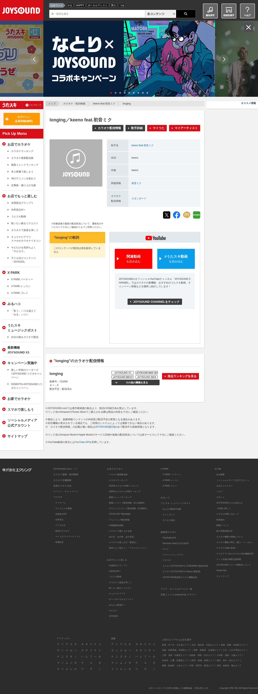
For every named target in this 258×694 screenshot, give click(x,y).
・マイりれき (59, 525)
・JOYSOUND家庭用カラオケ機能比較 (179, 577)
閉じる (248, 27)
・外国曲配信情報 (115, 525)
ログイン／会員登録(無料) (24, 119)
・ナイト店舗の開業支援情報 (227, 559)
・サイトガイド (168, 514)
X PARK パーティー (22, 279)
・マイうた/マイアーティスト (67, 536)
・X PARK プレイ (169, 486)
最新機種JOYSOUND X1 (18, 350)
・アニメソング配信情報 (118, 520)
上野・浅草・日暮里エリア (174, 655)
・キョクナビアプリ (116, 593)
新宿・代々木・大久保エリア (175, 645)
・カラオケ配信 (168, 520)
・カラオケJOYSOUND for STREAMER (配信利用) (184, 566)
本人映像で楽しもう (22, 171)
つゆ (122, 5)
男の (113, 5)
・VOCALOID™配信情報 (118, 514)
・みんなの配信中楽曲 (171, 509)
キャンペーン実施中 (22, 363)
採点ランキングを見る (182, 376)
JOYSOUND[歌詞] (105, 426)
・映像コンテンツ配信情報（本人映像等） (126, 503)
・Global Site (220, 570)
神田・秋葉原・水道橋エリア (207, 650)
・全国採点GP (60, 514)
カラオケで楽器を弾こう (24, 230)
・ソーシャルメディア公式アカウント (231, 480)
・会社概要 (219, 474)
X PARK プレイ (19, 293)
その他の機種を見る (136, 382)
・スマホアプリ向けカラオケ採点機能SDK (234, 554)
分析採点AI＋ (18, 209)
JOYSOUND (22, 11)
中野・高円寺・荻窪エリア (201, 665)
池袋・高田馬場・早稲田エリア (176, 650)
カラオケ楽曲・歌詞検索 (65, 474)
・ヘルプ (218, 491)
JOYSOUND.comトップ (65, 469)
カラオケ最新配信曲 (22, 158)
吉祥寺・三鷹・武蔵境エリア (175, 660)
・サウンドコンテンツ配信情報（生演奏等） (127, 508)
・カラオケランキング (117, 480)
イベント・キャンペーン (65, 491)
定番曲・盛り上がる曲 (23, 185)
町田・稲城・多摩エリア (203, 660)
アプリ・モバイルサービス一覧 (176, 589)
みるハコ (14, 304)
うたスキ (57, 497)
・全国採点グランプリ (117, 565)
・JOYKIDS (112, 616)
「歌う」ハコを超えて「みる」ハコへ (23, 312)
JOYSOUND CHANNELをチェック (156, 301)
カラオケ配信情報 (109, 128)
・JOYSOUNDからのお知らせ (228, 503)
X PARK (13, 272)
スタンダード (138, 198)
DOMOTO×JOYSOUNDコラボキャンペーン (26, 386)
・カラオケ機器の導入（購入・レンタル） (233, 542)
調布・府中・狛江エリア (228, 660)
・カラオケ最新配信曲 (117, 474)
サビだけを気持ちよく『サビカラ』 (23, 249)
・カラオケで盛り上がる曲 (119, 531)
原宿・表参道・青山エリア (229, 665)
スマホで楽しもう (20, 409)
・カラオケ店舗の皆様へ (225, 548)
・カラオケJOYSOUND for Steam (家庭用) (180, 571)
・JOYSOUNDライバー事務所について (232, 565)
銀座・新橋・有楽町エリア (233, 645)
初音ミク (136, 183)
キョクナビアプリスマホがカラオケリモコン (26, 239)
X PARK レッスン (21, 286)
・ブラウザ (166, 560)
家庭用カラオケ (168, 532)
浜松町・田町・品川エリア (201, 655)
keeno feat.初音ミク (104, 103)
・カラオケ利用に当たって (226, 514)
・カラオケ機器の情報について (228, 537)
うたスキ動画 (18, 216)
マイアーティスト (186, 128)
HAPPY (80, 5)
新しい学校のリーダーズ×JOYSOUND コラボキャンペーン (26, 374)
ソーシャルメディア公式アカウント (22, 422)
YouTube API (82, 442)
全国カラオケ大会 (62, 486)
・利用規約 (219, 520)
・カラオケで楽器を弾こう (119, 582)
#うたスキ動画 (176, 259)
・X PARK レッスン (170, 480)
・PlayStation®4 (168, 538)
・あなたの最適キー (116, 605)
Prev (34, 59)
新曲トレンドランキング (24, 164)
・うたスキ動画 (114, 577)
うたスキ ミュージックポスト (176, 503)
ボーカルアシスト (98, 5)
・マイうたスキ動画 (62, 508)
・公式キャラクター (223, 486)
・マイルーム (59, 502)
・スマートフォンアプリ (172, 555)
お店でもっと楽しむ (22, 196)
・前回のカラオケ (61, 531)
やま (69, 5)
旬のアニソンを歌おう (23, 178)
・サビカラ (112, 610)
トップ (52, 103)
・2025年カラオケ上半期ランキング (124, 491)
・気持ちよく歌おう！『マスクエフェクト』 (127, 548)
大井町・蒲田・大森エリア (229, 655)
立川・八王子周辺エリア (234, 650)
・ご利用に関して (222, 508)
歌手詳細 (137, 128)
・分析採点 (58, 519)
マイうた (158, 128)
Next (223, 59)
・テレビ (165, 549)
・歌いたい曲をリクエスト (119, 588)
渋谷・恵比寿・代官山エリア (205, 645)
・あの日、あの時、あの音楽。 (121, 537)
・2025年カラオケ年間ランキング (122, 486)
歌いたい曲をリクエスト (24, 223)
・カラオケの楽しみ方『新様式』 (122, 542)
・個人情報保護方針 (223, 531)
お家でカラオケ (19, 399)
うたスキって (35, 105)
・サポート (219, 497)
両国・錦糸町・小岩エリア (174, 665)
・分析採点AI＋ (114, 571)
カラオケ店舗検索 (62, 480)
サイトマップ (17, 436)
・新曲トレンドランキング (119, 497)
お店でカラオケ (19, 144)
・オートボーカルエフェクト (120, 599)
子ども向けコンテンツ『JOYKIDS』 (23, 260)
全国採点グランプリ (22, 202)
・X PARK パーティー (171, 474)
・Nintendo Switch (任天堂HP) (175, 543)
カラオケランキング (22, 151)
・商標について (221, 525)
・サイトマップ (221, 576)
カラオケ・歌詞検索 (74, 103)
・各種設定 (58, 542)
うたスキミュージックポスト (22, 327)
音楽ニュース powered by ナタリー (178, 594)
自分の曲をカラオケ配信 (24, 337)
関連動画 (133, 259)
